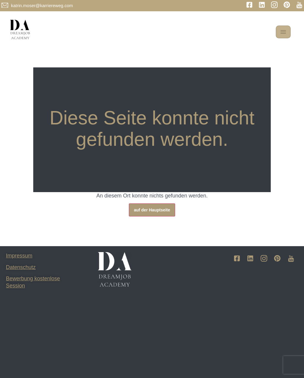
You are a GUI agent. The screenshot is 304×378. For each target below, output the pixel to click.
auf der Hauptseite (152, 210)
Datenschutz (21, 267)
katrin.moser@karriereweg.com (42, 5)
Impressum (19, 256)
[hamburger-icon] (283, 32)
